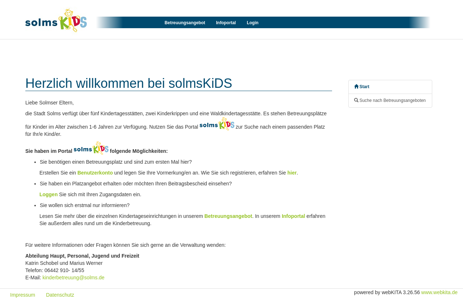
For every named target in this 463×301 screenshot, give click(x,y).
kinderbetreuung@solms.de (73, 277)
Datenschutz (60, 295)
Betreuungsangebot (185, 22)
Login (252, 22)
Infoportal (226, 22)
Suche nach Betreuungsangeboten (390, 100)
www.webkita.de (439, 292)
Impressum (22, 295)
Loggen (48, 194)
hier (292, 173)
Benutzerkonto (95, 173)
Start (361, 86)
